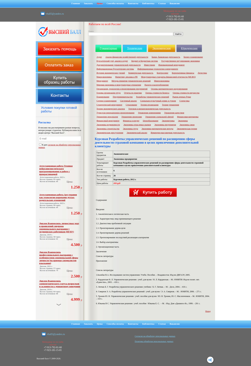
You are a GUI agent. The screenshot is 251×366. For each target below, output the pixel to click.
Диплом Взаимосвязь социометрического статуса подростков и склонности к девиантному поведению (59, 284)
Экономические (161, 48)
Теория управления (170, 105)
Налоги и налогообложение (157, 85)
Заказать (88, 3)
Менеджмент (102, 81)
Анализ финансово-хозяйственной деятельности (126, 57)
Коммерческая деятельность (140, 73)
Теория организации (149, 105)
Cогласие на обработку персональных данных (155, 336)
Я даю (43, 145)
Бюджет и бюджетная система (144, 61)
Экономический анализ (137, 132)
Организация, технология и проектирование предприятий (122, 89)
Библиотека (148, 3)
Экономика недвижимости (108, 125)
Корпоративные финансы (183, 73)
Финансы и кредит (131, 121)
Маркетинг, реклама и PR (126, 77)
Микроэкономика (162, 81)
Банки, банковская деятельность (166, 57)
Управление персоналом (107, 117)
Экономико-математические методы (157, 128)
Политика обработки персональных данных (154, 341)
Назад (208, 311)
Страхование (131, 105)
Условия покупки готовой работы (59, 109)
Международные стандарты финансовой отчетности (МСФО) (168, 77)
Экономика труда (130, 128)
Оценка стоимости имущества (186, 93)
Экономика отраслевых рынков (137, 125)
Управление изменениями (149, 113)
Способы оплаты (115, 3)
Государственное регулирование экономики (180, 61)
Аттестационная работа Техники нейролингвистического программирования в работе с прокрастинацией (56, 170)
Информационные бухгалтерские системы (115, 69)
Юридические (189, 48)
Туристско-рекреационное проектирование (116, 113)
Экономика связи (187, 125)
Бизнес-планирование (193, 57)
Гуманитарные (108, 48)
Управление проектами (131, 117)
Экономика (183, 121)
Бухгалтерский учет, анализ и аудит (112, 61)
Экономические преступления (110, 132)
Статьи (162, 3)
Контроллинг (162, 73)
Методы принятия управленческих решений (130, 81)
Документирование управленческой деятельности (119, 65)
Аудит (99, 57)
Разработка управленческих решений (152, 97)
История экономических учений (111, 73)
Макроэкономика (104, 77)
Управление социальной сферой (159, 117)
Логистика (202, 73)
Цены (100, 3)
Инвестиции (149, 65)
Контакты (133, 3)
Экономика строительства (108, 128)
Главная (75, 3)
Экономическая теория (187, 128)
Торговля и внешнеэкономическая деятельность (149, 109)
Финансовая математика (187, 117)
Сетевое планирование (107, 101)
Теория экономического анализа (111, 109)
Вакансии (175, 3)
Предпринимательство (123, 97)
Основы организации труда (108, 93)
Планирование (103, 97)
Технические (134, 48)
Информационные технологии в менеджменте (157, 69)
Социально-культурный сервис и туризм (158, 101)
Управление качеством (174, 113)
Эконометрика (168, 121)
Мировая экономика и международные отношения (119, 85)
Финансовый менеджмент (108, 121)
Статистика (184, 101)
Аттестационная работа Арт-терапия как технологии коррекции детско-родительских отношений (58, 197)
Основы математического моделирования (169, 89)
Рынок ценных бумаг (182, 97)
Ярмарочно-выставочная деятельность (168, 132)
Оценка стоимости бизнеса (157, 93)
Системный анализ (128, 101)
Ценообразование (150, 121)
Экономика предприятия (165, 125)
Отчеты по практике (133, 93)
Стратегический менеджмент (109, 105)
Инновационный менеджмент (171, 65)
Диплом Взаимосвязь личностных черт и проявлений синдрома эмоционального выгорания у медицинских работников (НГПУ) (59, 227)
